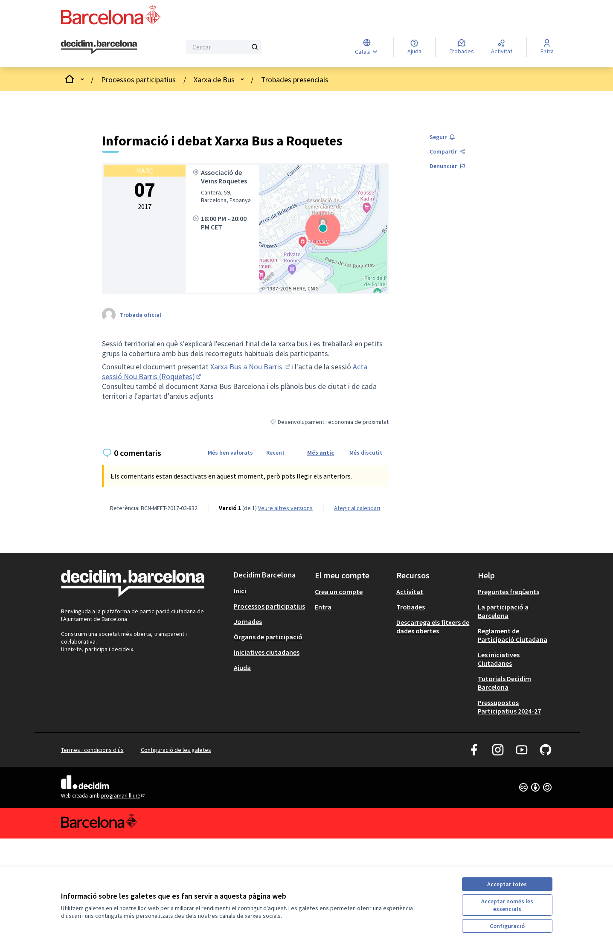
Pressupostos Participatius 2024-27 (509, 706)
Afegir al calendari (357, 508)
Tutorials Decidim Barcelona (504, 682)
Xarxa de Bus (214, 79)
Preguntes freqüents (508, 591)
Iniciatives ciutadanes (266, 652)
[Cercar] (224, 47)
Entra (323, 607)
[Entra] (547, 47)
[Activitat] (502, 47)
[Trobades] (461, 47)
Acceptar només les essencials (507, 905)
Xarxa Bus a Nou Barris (251, 366)
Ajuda (242, 667)
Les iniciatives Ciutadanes (499, 658)
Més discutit (365, 452)
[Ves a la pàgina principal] (99, 47)
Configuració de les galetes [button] (176, 750)
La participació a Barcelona (503, 611)
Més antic (320, 452)
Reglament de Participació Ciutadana (512, 635)
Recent (275, 452)
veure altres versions (285, 508)
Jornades (248, 621)
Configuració (507, 926)
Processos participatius (138, 79)
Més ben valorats (230, 452)
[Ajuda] (414, 47)
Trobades (410, 607)
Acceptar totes (507, 884)
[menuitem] (271, 590)
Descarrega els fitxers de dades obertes (432, 626)
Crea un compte (339, 591)
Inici (240, 590)
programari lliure (123, 795)
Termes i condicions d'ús (92, 750)
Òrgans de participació (268, 637)
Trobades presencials (294, 79)
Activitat (409, 591)
